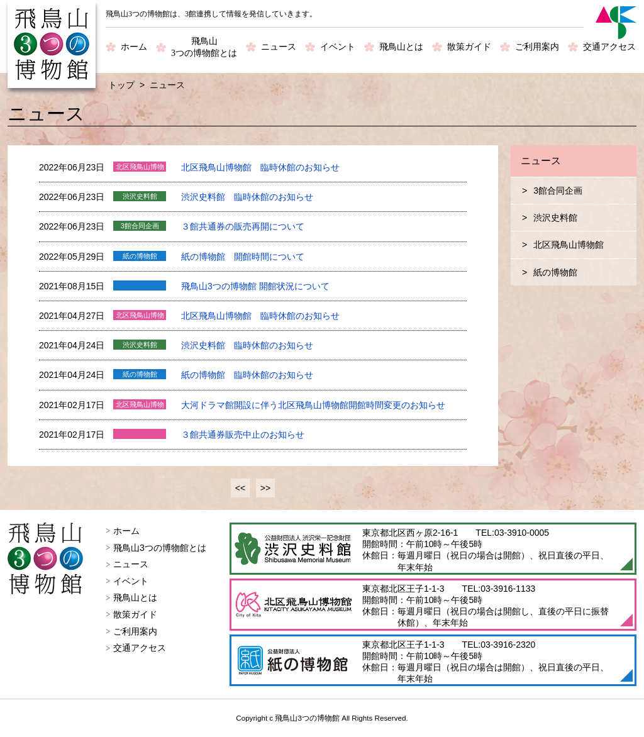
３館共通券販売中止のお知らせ (242, 434)
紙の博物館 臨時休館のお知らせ (247, 375)
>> (265, 488)
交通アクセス (609, 47)
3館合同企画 (557, 191)
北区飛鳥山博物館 (568, 245)
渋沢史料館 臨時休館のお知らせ (247, 197)
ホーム (134, 47)
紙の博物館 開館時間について (242, 257)
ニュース (278, 47)
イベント (337, 47)
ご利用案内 (537, 47)
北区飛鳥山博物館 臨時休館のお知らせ (260, 167)
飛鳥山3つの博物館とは (159, 548)
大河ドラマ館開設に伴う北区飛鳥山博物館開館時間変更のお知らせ (313, 405)
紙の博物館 (555, 272)
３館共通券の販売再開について (242, 226)
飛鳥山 (204, 48)
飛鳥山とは (401, 47)
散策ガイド (469, 47)
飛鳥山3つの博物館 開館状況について (255, 286)
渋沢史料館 (555, 218)
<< (240, 488)
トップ (121, 85)
